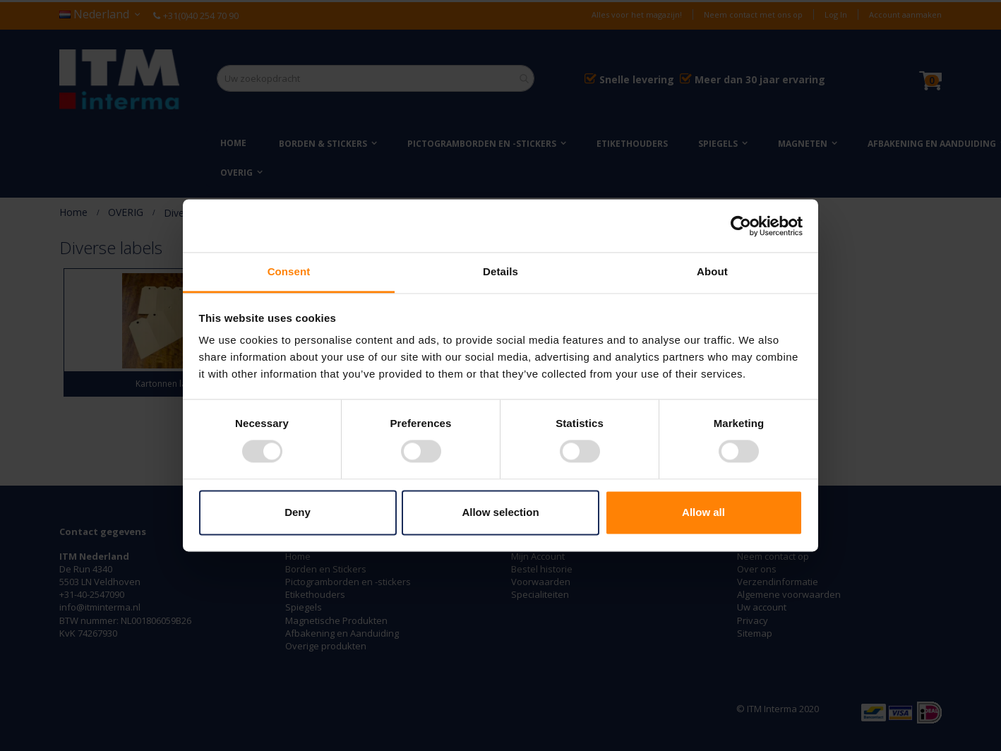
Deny (297, 512)
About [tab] (712, 271)
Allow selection (500, 512)
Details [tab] (500, 271)
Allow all (703, 512)
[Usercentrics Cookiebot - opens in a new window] (741, 225)
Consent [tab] (289, 271)
